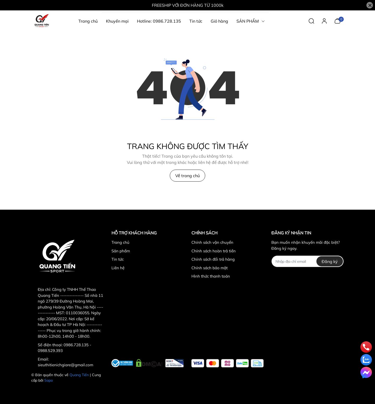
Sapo (48, 380)
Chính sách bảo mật (209, 267)
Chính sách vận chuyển (212, 242)
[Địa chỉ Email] (307, 261)
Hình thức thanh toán (210, 276)
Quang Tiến (79, 375)
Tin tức (117, 259)
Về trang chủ (187, 175)
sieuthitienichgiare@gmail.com (65, 364)
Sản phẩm (120, 250)
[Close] (369, 5)
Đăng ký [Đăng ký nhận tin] (330, 261)
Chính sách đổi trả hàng (213, 259)
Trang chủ (120, 242)
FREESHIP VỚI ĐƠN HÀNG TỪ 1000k (187, 5)
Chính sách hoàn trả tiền (213, 250)
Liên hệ (117, 267)
